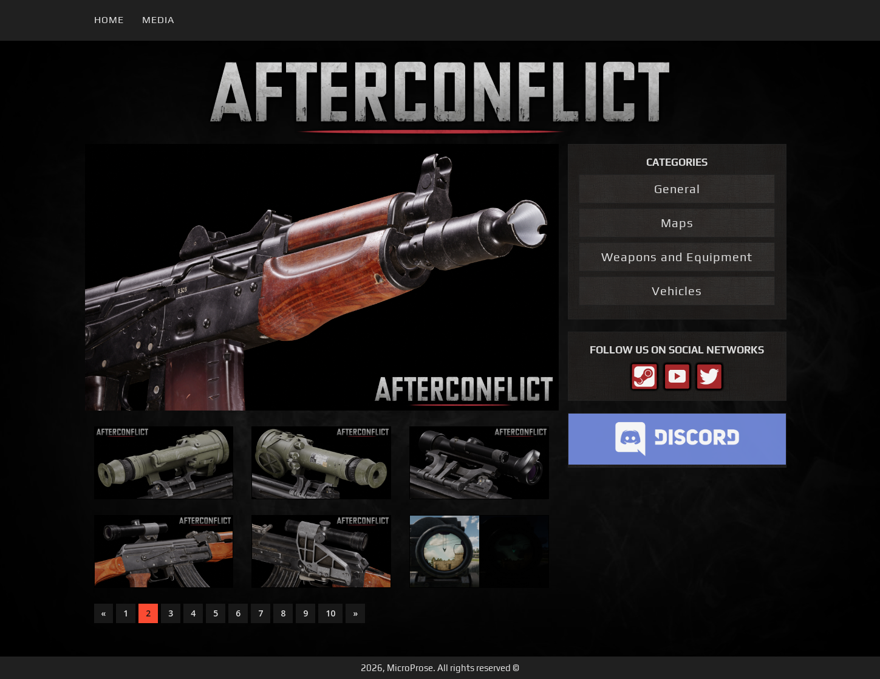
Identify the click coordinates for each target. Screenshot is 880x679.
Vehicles (677, 291)
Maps (677, 223)
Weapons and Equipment (676, 257)
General (677, 189)
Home (109, 20)
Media (158, 20)
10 (330, 613)
